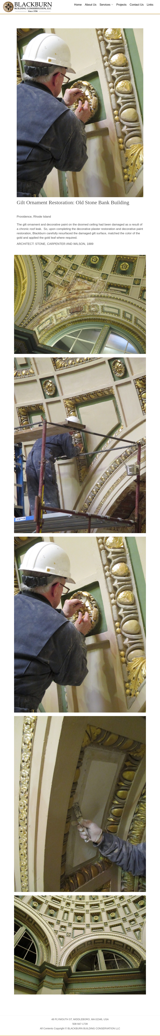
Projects (121, 4)
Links (150, 4)
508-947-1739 (80, 1023)
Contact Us (137, 4)
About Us (91, 4)
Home (78, 4)
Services (105, 4)
